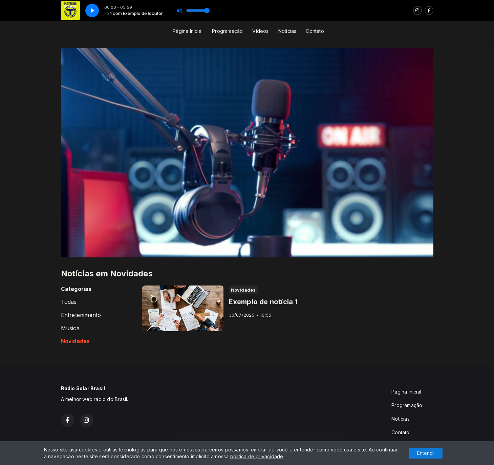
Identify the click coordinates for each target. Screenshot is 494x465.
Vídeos (260, 31)
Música (70, 328)
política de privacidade (256, 456)
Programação (227, 31)
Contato (315, 31)
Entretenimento (81, 315)
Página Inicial (187, 31)
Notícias (287, 31)
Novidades (75, 341)
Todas (69, 302)
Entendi (425, 453)
